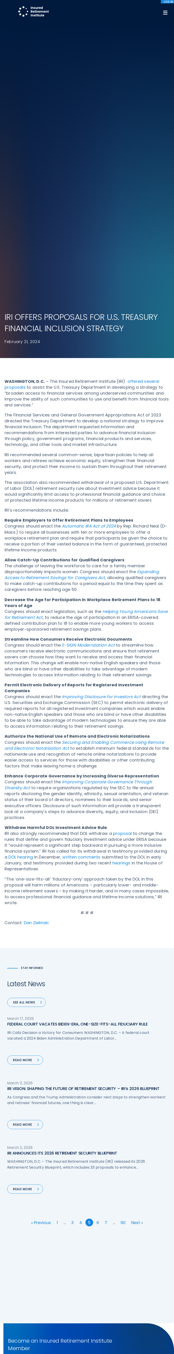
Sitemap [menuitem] (13, 1327)
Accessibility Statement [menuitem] (66, 1327)
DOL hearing (20, 574)
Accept (88, 1347)
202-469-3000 (41, 1267)
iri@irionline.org (42, 1274)
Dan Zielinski (36, 640)
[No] (168, 1344)
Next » (137, 940)
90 (123, 940)
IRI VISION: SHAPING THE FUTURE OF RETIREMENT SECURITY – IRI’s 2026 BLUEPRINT (83, 806)
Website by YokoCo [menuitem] (102, 1327)
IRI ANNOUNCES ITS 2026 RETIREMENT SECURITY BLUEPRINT (62, 870)
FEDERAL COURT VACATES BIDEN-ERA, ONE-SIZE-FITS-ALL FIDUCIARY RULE (77, 741)
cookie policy (126, 1340)
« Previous (41, 940)
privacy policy (102, 1340)
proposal (122, 550)
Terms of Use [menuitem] (35, 1327)
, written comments (80, 574)
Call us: (11, 1267)
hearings (121, 580)
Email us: (12, 1274)
